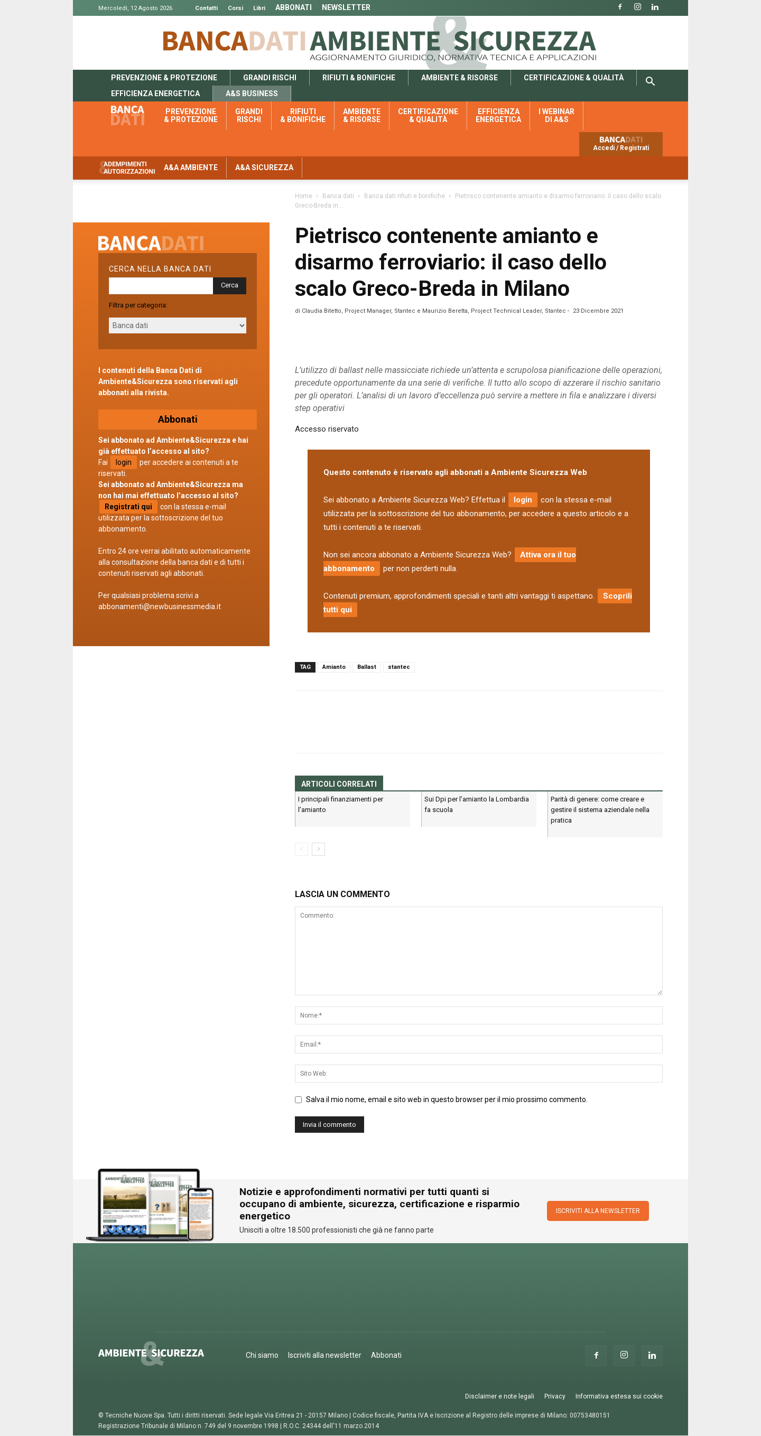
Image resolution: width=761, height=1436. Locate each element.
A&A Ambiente (191, 167)
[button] (650, 83)
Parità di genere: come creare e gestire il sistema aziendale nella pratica (600, 809)
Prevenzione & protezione (164, 77)
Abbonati (293, 7)
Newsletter (346, 7)
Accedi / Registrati (621, 148)
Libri (259, 8)
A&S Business (252, 93)
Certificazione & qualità (574, 77)
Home (303, 196)
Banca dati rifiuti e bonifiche (404, 196)
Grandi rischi (269, 77)
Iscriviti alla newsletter (324, 1355)
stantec (399, 667)
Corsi (235, 8)
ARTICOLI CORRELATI (339, 784)
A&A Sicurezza (264, 167)
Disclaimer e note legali (499, 1396)
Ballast (366, 667)
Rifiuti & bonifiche (358, 77)
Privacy (554, 1396)
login (523, 500)
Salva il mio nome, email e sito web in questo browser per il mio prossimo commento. (447, 1099)
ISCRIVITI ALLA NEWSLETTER (598, 1211)
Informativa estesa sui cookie (619, 1396)
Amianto (334, 667)
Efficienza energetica (155, 93)
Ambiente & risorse (459, 77)
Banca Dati (234, 40)
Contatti (206, 8)
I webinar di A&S (556, 115)
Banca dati (133, 115)
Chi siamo (262, 1355)
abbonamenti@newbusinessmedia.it (159, 606)
